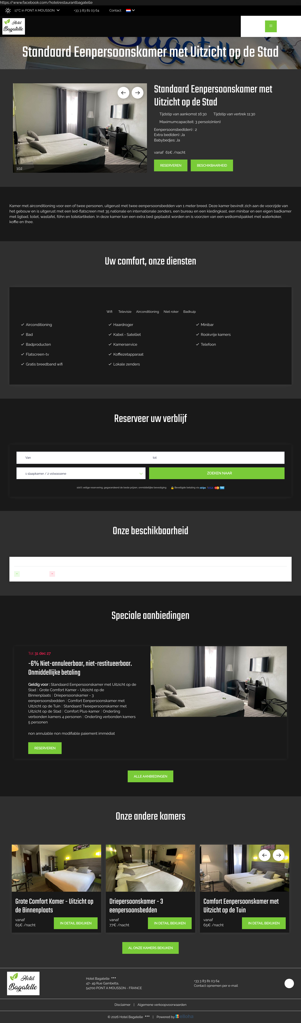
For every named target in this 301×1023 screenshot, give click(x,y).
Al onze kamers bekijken (150, 948)
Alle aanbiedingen (150, 776)
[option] (80, 128)
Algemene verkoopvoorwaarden (162, 1005)
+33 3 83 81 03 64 (204, 981)
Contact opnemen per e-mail (213, 986)
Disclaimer (123, 1005)
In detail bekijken (75, 923)
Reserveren (170, 166)
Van (28, 458)
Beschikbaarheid (212, 166)
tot (155, 458)
